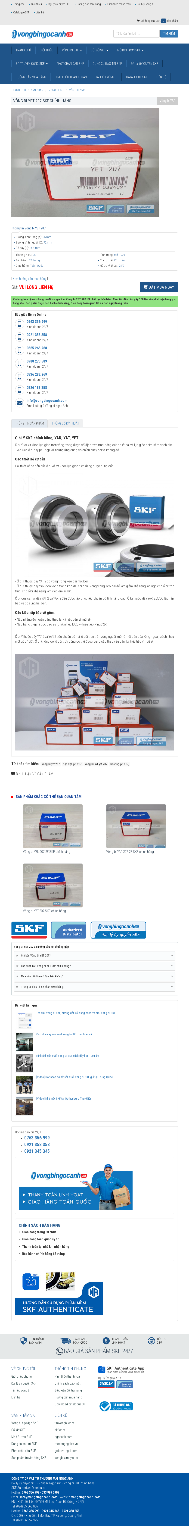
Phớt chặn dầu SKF (23, 1451)
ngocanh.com (63, 1437)
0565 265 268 (37, 348)
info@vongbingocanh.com (47, 400)
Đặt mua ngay (158, 287)
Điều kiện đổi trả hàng (68, 1390)
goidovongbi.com (66, 1451)
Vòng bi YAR (168, 101)
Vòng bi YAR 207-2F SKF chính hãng (130, 852)
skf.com (60, 1430)
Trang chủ (19, 4)
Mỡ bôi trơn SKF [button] (130, 50)
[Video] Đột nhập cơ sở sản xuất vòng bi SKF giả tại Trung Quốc (74, 1077)
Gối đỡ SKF (18, 1430)
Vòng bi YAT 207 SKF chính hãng (44, 911)
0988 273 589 (37, 361)
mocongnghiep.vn (66, 1444)
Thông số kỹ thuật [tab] (65, 423)
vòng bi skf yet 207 (96, 764)
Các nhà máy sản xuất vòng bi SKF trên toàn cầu (64, 1034)
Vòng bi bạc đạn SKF (24, 1423)
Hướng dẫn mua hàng (89, 4)
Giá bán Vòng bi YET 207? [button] (95, 955)
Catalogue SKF (21, 12)
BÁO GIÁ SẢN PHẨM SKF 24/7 (98, 1351)
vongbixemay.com (66, 1458)
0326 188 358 (37, 387)
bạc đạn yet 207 (72, 764)
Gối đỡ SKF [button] (99, 50)
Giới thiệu (36, 4)
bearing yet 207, (119, 764)
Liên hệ (40, 12)
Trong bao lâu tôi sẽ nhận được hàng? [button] (95, 987)
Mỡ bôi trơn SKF (21, 1437)
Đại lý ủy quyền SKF (59, 4)
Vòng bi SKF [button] (72, 50)
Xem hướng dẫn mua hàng (29, 279)
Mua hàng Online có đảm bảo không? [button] (95, 976)
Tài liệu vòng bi (145, 4)
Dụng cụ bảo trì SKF (24, 1444)
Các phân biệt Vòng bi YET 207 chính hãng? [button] (95, 966)
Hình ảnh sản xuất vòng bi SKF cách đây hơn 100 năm (67, 1055)
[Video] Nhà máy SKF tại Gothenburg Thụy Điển (64, 1098)
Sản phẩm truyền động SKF (28, 1458)
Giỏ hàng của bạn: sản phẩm (157, 21)
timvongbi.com (64, 1423)
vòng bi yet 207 (51, 764)
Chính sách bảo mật (68, 1383)
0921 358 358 (37, 335)
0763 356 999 (37, 321)
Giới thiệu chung (21, 1376)
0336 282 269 (37, 374)
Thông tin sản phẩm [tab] (29, 423)
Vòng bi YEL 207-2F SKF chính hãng (46, 852)
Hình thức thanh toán (119, 4)
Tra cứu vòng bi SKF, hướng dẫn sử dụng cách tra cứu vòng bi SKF (75, 1013)
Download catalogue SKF (71, 1404)
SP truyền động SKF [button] (32, 64)
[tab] (94, 955)
